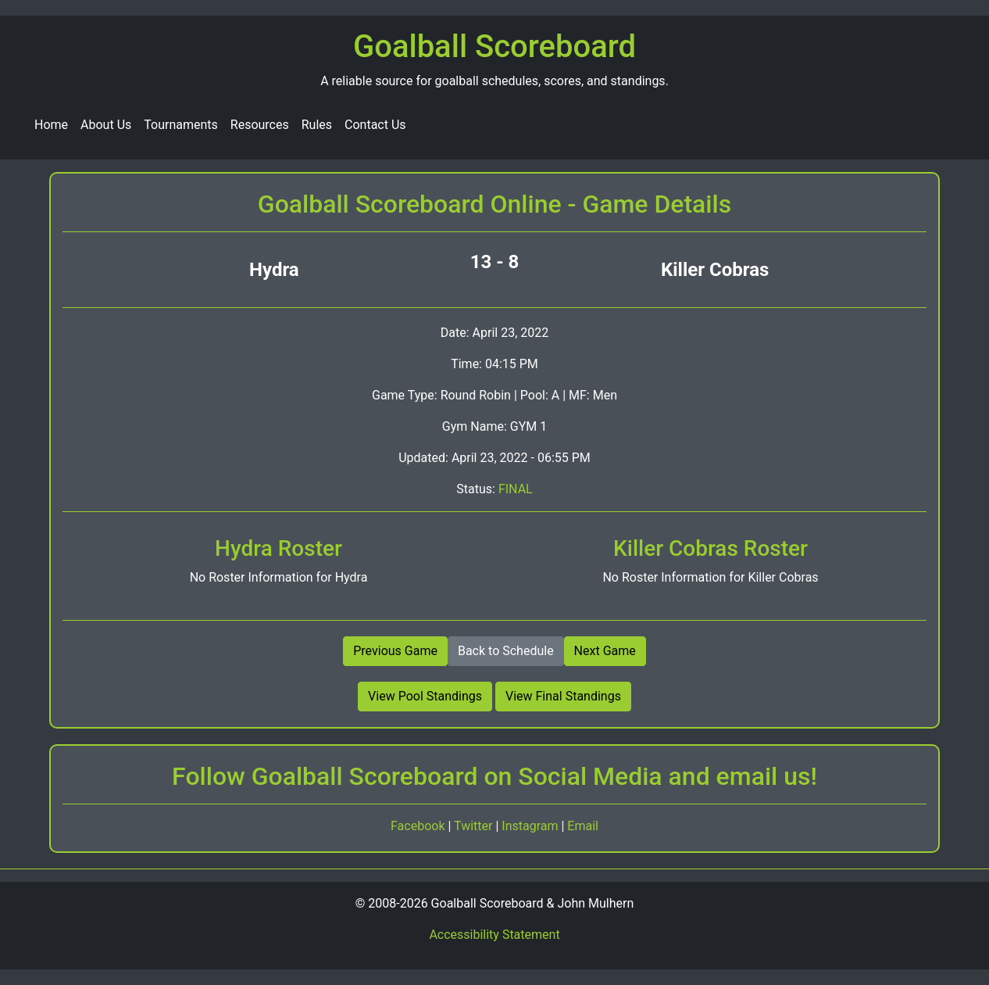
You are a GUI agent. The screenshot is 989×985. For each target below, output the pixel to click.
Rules (317, 124)
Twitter (474, 825)
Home (51, 124)
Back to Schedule (506, 650)
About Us (105, 124)
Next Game (605, 650)
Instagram (531, 825)
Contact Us (375, 124)
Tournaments (181, 124)
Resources (259, 124)
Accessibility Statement (494, 934)
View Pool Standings (425, 696)
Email (582, 825)
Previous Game (395, 650)
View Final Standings (563, 696)
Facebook (419, 825)
